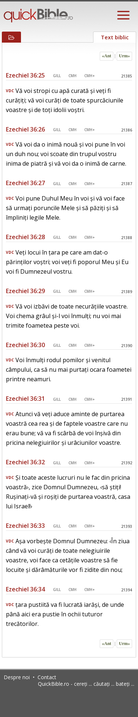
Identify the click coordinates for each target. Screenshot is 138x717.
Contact (47, 677)
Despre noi (17, 677)
